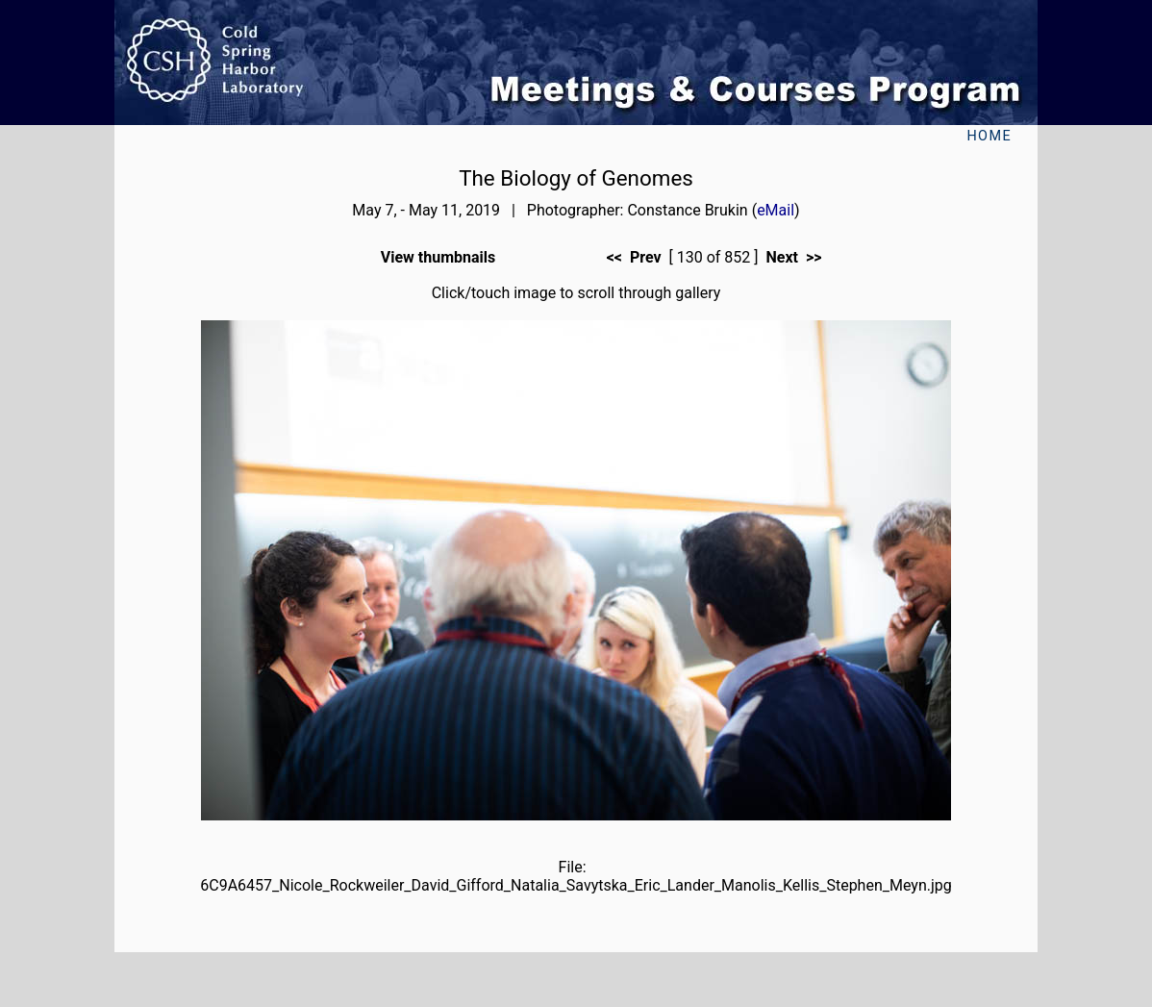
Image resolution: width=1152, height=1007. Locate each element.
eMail (775, 210)
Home (989, 136)
